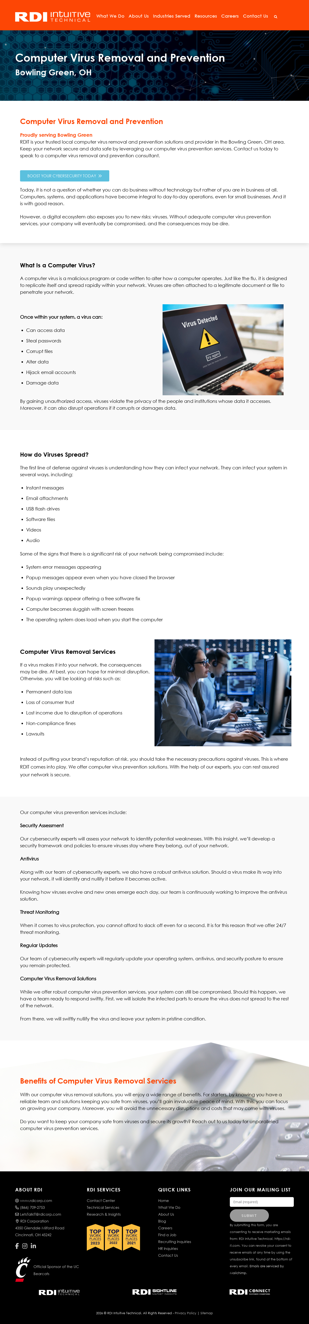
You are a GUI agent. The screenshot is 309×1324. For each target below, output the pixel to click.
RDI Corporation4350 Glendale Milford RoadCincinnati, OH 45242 (39, 1228)
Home (163, 1200)
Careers (230, 16)
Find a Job (167, 1234)
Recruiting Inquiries (174, 1241)
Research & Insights (104, 1214)
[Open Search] (275, 16)
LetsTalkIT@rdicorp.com (38, 1214)
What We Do (110, 16)
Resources (206, 16)
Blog (162, 1221)
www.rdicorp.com (33, 1200)
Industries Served (171, 16)
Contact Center (101, 1200)
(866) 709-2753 (30, 1207)
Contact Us (255, 16)
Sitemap (206, 1313)
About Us (139, 16)
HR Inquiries (168, 1248)
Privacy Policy (185, 1313)
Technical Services (103, 1207)
